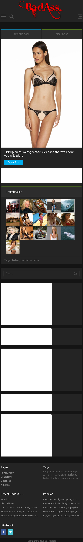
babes (16, 260)
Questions (6, 481)
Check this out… (9, 503)
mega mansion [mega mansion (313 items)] (50, 471)
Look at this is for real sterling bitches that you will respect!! (30, 507)
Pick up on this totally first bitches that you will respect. (28, 511)
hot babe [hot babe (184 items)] (62, 478)
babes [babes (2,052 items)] (72, 475)
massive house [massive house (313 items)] (66, 471)
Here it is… (6, 499)
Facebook (3, 532)
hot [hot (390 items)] (64, 475)
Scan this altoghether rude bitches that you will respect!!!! (29, 515)
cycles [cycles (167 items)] (76, 472)
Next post (62, 33)
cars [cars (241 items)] (45, 475)
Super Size (13, 162)
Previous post (21, 33)
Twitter (10, 532)
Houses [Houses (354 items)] (58, 475)
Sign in (80, 17)
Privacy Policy (7, 473)
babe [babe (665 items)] (46, 478)
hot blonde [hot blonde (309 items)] (72, 478)
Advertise (6, 485)
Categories (3, 16)
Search (12, 17)
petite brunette (30, 260)
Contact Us (6, 477)
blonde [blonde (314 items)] (53, 478)
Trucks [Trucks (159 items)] (50, 475)
